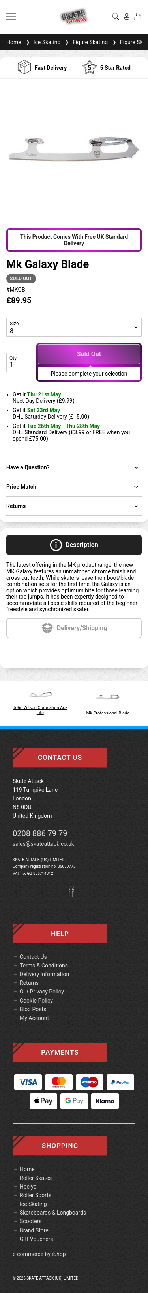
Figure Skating (86, 42)
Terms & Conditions (44, 965)
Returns (29, 983)
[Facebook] (74, 895)
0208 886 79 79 (40, 833)
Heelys (28, 1186)
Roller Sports (35, 1195)
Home (13, 42)
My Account (34, 1018)
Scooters (31, 1221)
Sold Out (89, 354)
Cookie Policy (36, 1000)
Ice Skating (42, 42)
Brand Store (34, 1230)
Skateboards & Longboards (53, 1212)
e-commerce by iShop (39, 1254)
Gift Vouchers (36, 1239)
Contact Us (33, 957)
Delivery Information (44, 974)
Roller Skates (36, 1178)
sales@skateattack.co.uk (43, 844)
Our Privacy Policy (42, 991)
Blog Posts (33, 1009)
